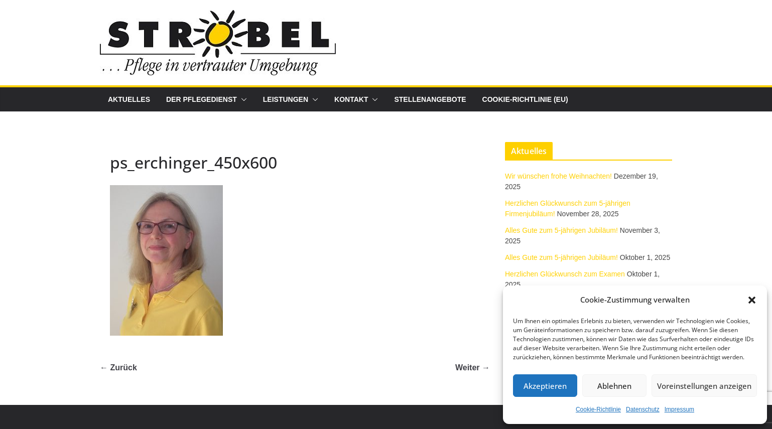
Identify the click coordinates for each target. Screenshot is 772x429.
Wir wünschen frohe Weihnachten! (558, 176)
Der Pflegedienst (201, 99)
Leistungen (285, 99)
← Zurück (118, 367)
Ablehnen (614, 386)
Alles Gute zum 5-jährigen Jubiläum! (561, 230)
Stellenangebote (430, 99)
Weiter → (472, 367)
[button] (752, 300)
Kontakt (351, 99)
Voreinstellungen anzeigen (704, 386)
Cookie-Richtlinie (598, 409)
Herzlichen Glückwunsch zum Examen (565, 274)
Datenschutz (643, 409)
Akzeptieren (545, 386)
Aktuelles (129, 99)
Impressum (679, 409)
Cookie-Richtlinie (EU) (525, 99)
